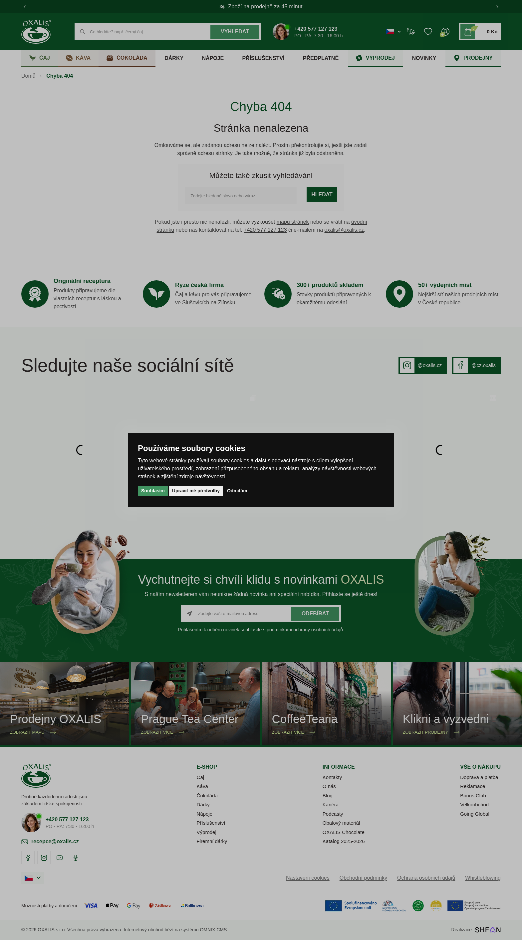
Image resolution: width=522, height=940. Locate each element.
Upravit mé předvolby (196, 490)
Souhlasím (153, 490)
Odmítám (237, 490)
